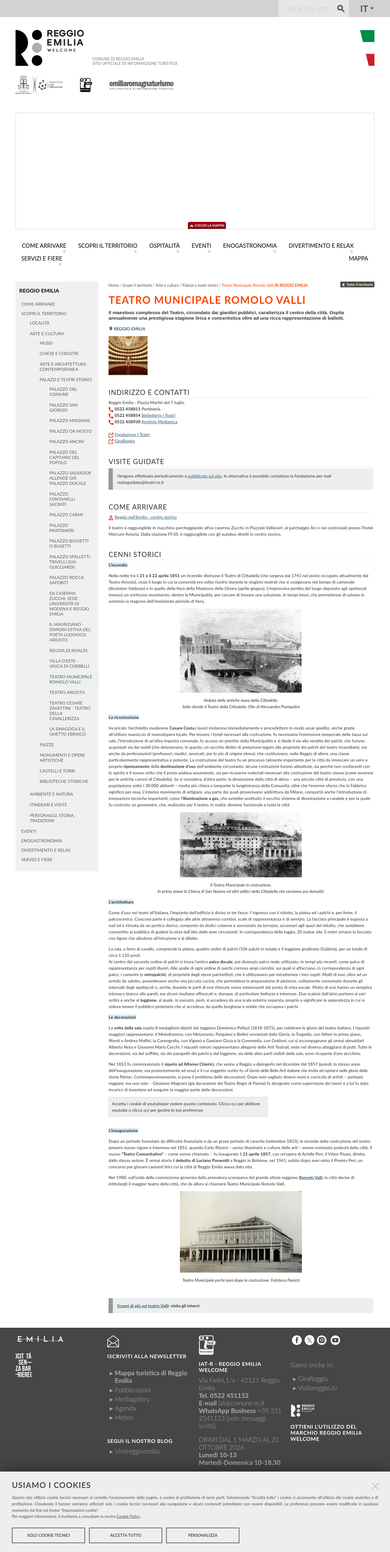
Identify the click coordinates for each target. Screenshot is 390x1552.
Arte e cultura (167, 284)
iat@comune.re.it (241, 1401)
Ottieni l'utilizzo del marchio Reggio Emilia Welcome (326, 1431)
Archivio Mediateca (159, 420)
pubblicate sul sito (204, 474)
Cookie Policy (128, 1517)
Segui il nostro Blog (140, 1440)
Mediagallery (132, 1397)
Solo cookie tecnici (48, 1536)
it (364, 8)
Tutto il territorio (357, 283)
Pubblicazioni (133, 1388)
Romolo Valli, (311, 1176)
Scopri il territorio (137, 284)
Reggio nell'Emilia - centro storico (146, 515)
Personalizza (202, 1536)
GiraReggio (125, 439)
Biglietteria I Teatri (158, 414)
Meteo (124, 1416)
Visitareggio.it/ (318, 1386)
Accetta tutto (125, 1536)
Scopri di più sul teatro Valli (142, 1304)
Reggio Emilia (38, 289)
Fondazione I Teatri (132, 433)
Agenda (125, 1407)
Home (114, 284)
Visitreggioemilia (137, 1450)
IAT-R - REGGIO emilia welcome (230, 1365)
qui (234, 1102)
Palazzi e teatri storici (200, 284)
